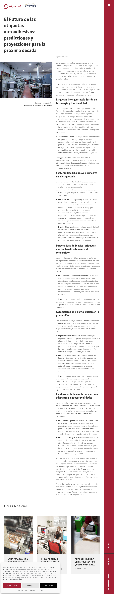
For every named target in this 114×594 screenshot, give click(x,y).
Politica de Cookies (22, 590)
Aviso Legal (40, 590)
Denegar (30, 585)
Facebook (28, 106)
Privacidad (33, 590)
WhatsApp (48, 106)
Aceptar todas (12, 585)
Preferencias (48, 585)
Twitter (38, 106)
